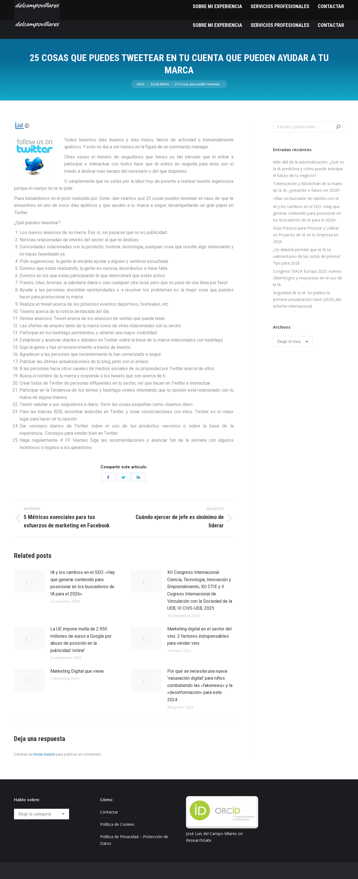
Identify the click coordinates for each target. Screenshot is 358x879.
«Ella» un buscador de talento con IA (306, 198)
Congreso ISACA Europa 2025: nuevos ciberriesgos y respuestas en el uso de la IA (307, 277)
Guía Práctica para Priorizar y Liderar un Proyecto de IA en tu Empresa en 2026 (306, 234)
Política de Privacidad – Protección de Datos (134, 840)
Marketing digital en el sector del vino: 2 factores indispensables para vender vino (199, 636)
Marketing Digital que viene (77, 671)
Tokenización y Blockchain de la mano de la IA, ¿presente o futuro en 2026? (307, 187)
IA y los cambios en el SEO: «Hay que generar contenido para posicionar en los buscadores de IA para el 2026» (82, 583)
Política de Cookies (117, 824)
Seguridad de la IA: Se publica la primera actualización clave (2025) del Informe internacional (307, 299)
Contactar (109, 812)
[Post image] (29, 581)
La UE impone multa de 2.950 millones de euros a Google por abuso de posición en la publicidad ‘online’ (81, 639)
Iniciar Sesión (44, 754)
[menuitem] (217, 25)
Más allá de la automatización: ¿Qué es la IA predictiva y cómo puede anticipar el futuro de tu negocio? (308, 168)
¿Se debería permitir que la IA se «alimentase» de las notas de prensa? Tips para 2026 (307, 256)
